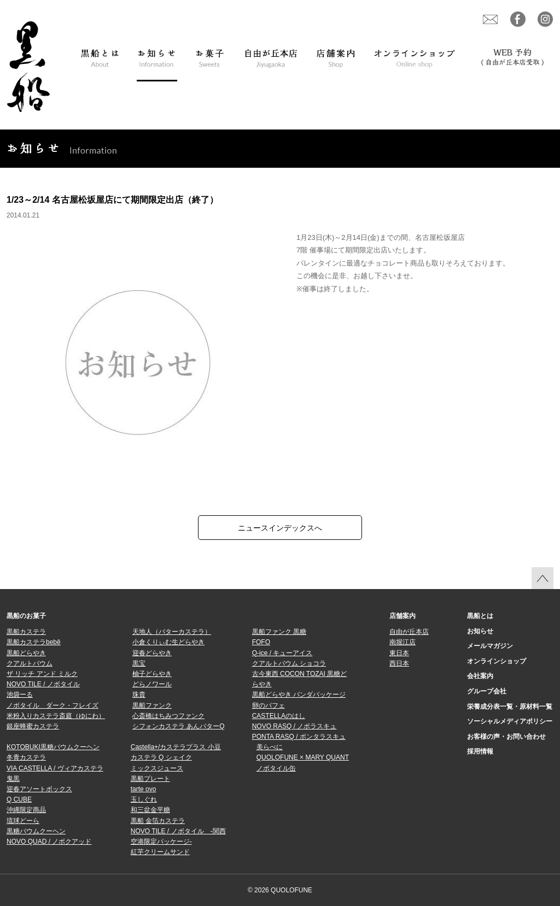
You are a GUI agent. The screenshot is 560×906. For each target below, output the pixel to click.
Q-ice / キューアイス (282, 653)
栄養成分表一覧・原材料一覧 (509, 706)
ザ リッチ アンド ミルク (42, 674)
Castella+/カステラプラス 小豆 (176, 747)
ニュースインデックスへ (280, 527)
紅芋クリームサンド (160, 852)
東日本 (399, 653)
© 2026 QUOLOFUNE (280, 890)
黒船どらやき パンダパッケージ (299, 694)
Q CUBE (19, 799)
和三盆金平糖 (150, 810)
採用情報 (480, 751)
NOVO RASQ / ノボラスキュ (294, 726)
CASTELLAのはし (278, 716)
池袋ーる (20, 694)
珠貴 (138, 694)
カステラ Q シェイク (161, 757)
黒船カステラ (26, 632)
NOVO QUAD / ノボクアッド (49, 841)
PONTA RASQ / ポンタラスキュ (299, 736)
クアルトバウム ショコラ (289, 663)
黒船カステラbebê (34, 642)
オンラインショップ (496, 661)
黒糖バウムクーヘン (36, 831)
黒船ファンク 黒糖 (279, 632)
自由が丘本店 (409, 632)
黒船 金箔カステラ (158, 821)
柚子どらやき (152, 674)
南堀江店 (402, 642)
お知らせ (480, 631)
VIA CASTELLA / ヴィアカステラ (55, 768)
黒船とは (480, 616)
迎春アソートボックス (39, 789)
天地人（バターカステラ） (171, 632)
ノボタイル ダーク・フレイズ (52, 705)
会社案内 (480, 676)
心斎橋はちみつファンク (168, 716)
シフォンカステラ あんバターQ (178, 726)
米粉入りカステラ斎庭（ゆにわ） (56, 716)
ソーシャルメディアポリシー (509, 721)
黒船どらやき (26, 653)
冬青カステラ (26, 757)
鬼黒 (13, 779)
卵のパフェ (268, 705)
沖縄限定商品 (26, 810)
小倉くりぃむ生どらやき (168, 642)
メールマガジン (490, 646)
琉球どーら (23, 821)
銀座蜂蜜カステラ (33, 726)
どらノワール (152, 684)
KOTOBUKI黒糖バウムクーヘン (53, 747)
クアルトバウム (29, 663)
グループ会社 (486, 691)
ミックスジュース (157, 768)
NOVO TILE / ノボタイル (43, 684)
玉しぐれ (144, 799)
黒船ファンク (152, 705)
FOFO (261, 642)
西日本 (399, 663)
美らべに (269, 747)
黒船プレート (150, 779)
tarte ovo (143, 789)
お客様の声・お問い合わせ (506, 736)
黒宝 (138, 663)
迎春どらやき (152, 653)
